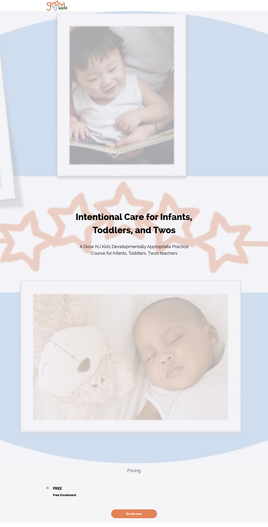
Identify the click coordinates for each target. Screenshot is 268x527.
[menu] (217, 5)
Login (219, 5)
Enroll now (134, 514)
